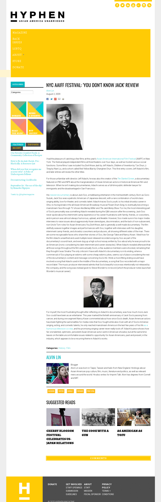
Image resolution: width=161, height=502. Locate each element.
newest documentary (60, 160)
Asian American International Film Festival (116, 124)
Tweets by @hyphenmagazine (22, 160)
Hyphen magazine (24, 456)
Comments (98, 423)
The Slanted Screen (125, 144)
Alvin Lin (53, 322)
